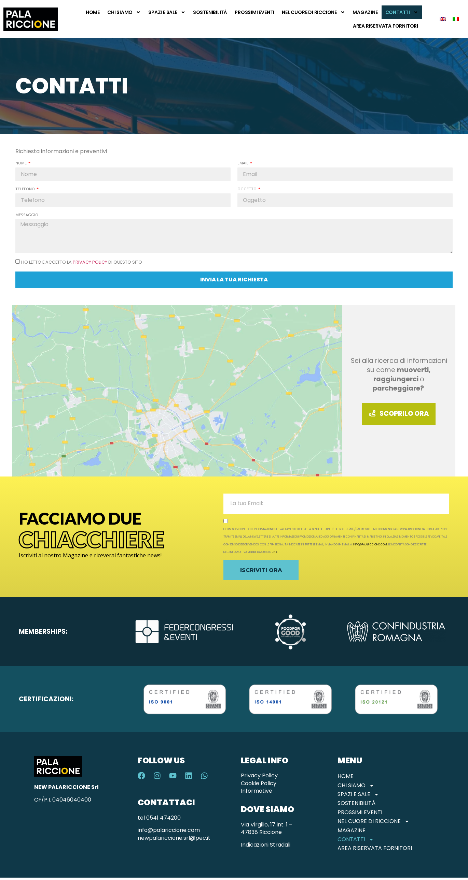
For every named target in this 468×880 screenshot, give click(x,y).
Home (93, 12)
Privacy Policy (90, 262)
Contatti (401, 12)
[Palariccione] (177, 390)
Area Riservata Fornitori (385, 26)
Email (243, 162)
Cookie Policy (258, 783)
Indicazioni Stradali (265, 845)
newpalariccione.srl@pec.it (174, 838)
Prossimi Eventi (254, 12)
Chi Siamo (124, 12)
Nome (21, 162)
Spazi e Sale (166, 12)
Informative (256, 791)
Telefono (25, 188)
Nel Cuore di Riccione (313, 12)
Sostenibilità (210, 12)
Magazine (365, 12)
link (274, 552)
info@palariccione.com (370, 544)
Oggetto (247, 188)
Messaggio (26, 214)
